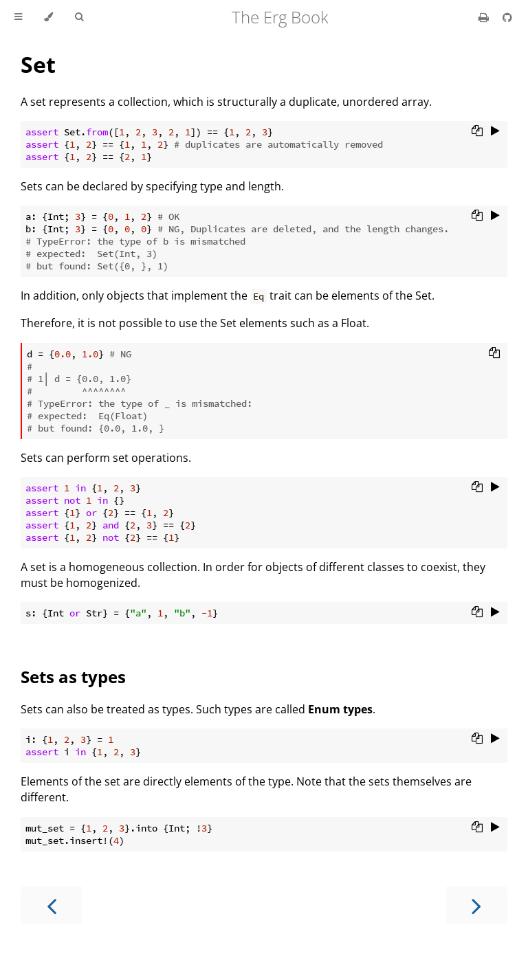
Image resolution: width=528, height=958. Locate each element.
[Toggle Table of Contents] (18, 17)
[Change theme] (48, 17)
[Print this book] (485, 17)
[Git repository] (507, 17)
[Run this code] (495, 132)
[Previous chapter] (51, 905)
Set (38, 64)
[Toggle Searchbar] (79, 17)
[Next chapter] (476, 905)
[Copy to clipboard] (477, 132)
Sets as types (73, 676)
